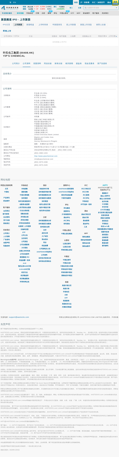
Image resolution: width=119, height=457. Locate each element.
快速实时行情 (45, 189)
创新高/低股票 (24, 204)
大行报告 (24, 248)
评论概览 (67, 208)
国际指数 (24, 192)
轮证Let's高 (105, 226)
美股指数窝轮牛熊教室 (105, 229)
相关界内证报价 (44, 210)
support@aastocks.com (19, 317)
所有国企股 (24, 217)
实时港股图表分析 (45, 195)
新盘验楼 (105, 240)
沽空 (44, 230)
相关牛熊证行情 (44, 207)
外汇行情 (86, 192)
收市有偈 (105, 201)
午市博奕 (105, 204)
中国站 (6, 192)
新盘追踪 (105, 243)
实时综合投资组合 (45, 261)
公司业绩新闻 (24, 245)
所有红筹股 (24, 220)
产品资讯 (6, 198)
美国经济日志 (66, 304)
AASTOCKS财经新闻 (67, 189)
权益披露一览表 (24, 260)
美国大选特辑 (105, 218)
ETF (24, 232)
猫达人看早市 (105, 196)
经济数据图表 (24, 279)
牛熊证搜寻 (67, 260)
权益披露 (45, 245)
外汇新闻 (86, 195)
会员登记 (6, 211)
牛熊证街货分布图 (66, 266)
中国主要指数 (24, 195)
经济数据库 (24, 275)
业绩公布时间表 (24, 251)
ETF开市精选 (105, 210)
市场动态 (66, 292)
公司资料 (45, 255)
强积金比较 (86, 243)
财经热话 (105, 221)
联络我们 (6, 223)
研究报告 (67, 224)
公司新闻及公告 (44, 249)
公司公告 (24, 235)
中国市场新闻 (66, 198)
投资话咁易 (105, 215)
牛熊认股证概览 (66, 234)
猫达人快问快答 (105, 199)
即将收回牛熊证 (66, 269)
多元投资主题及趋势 (105, 212)
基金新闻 (86, 220)
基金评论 (67, 217)
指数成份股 (24, 214)
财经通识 (105, 235)
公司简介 (6, 233)
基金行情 (86, 217)
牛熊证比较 (67, 263)
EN (14, 2)
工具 (86, 227)
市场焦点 (105, 223)
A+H (24, 263)
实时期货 (24, 198)
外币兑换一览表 (86, 204)
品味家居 (105, 237)
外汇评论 (67, 220)
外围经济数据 (66, 307)
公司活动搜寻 (24, 254)
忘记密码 (6, 217)
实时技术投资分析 (45, 258)
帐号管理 (6, 214)
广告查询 (6, 239)
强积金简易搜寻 (86, 240)
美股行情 (66, 288)
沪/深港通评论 (67, 214)
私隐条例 (6, 246)
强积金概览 (86, 237)
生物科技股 (24, 229)
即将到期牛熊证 (66, 272)
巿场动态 (86, 201)
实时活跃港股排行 (24, 201)
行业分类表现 (24, 210)
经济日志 (24, 272)
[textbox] (101, 8)
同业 (44, 242)
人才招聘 (6, 236)
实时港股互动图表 (45, 198)
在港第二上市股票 (24, 226)
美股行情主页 (66, 285)
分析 (67, 295)
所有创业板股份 (24, 223)
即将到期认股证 (66, 250)
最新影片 (105, 193)
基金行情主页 (86, 214)
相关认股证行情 (44, 204)
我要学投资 (105, 232)
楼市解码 (105, 246)
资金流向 (45, 239)
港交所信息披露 (66, 195)
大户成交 (45, 236)
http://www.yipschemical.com (45, 156)
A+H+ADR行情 (24, 269)
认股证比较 (67, 247)
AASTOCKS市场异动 (45, 252)
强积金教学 (86, 246)
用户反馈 (6, 220)
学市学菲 (105, 207)
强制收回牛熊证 (66, 275)
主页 (6, 189)
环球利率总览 (24, 282)
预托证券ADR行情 (24, 266)
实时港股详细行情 (45, 192)
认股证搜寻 (67, 244)
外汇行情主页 (86, 189)
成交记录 (45, 233)
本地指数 (24, 189)
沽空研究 (24, 238)
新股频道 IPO (24, 257)
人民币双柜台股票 (24, 207)
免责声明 (6, 243)
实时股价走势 (45, 227)
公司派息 (24, 241)
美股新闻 (66, 301)
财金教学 (6, 201)
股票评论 (67, 211)
